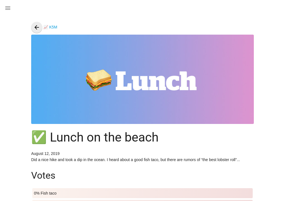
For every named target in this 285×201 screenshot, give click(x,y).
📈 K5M (44, 27)
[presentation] (36, 27)
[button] (7, 8)
